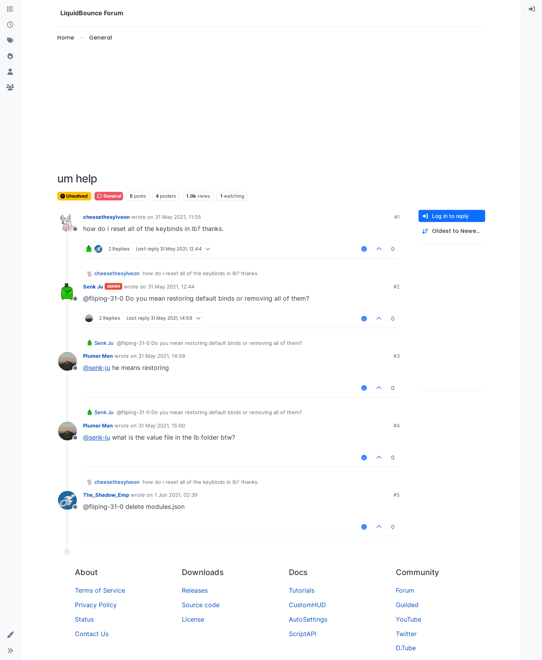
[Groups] (10, 87)
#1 (397, 217)
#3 (396, 356)
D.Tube (406, 648)
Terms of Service (100, 590)
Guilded (407, 605)
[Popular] (10, 56)
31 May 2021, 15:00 (161, 425)
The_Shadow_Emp (106, 495)
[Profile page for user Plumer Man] (67, 361)
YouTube (408, 619)
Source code (200, 605)
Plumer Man (98, 356)
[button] (10, 635)
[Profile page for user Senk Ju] (67, 292)
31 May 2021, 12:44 (171, 286)
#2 (396, 286)
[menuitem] (532, 9)
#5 (396, 495)
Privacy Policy (96, 605)
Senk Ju (93, 286)
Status (84, 619)
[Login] (532, 9)
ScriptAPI (302, 634)
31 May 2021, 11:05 (178, 217)
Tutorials (301, 590)
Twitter (406, 634)
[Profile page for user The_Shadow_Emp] (67, 500)
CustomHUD (307, 605)
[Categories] (10, 9)
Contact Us (92, 634)
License (193, 619)
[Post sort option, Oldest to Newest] (452, 231)
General (108, 196)
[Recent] (10, 25)
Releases (195, 590)
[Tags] (10, 40)
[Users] (10, 72)
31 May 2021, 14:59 (161, 356)
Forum (405, 590)
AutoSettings (308, 619)
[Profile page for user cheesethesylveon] (67, 222)
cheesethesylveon (106, 217)
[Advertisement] (271, 107)
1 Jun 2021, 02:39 (176, 495)
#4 (396, 425)
